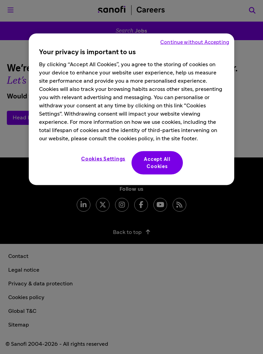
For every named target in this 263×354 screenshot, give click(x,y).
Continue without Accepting (194, 42)
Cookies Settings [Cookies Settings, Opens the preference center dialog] (103, 158)
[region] (131, 109)
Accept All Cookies (157, 162)
